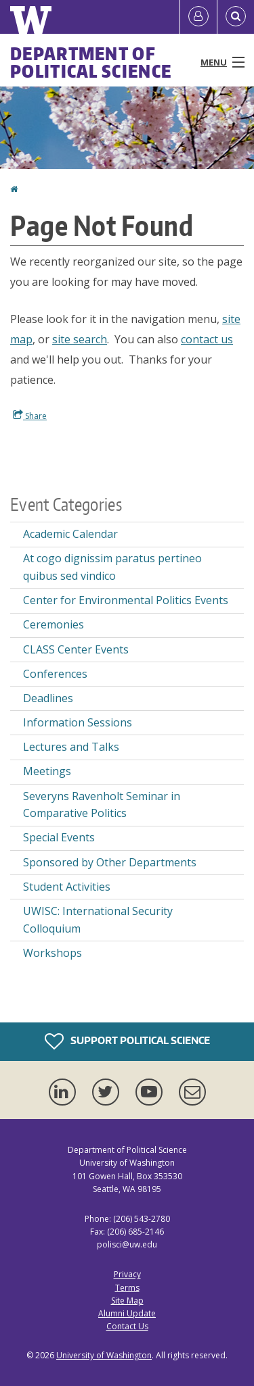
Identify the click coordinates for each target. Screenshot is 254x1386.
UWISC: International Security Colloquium (98, 920)
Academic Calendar (70, 533)
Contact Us (127, 1326)
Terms (127, 1287)
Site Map (127, 1300)
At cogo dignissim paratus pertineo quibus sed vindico (112, 567)
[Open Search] (235, 17)
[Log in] (198, 17)
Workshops (52, 952)
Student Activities (66, 886)
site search (79, 339)
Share (30, 416)
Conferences (55, 673)
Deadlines (48, 698)
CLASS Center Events (76, 649)
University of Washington (104, 1355)
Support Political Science (127, 1041)
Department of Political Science (90, 62)
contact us (207, 339)
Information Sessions (77, 722)
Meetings (47, 771)
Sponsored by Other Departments (109, 862)
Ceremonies (53, 624)
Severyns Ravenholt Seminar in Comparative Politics (101, 805)
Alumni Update (127, 1313)
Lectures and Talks (71, 746)
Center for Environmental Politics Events (125, 600)
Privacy (127, 1274)
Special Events (59, 837)
